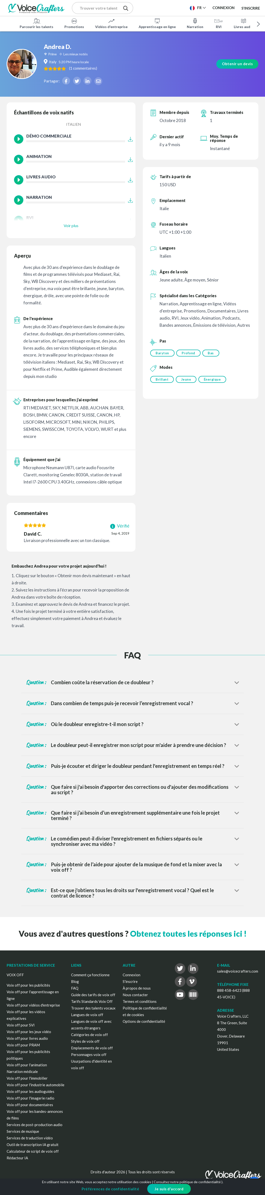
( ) (100, 68)
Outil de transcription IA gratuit (33, 1144)
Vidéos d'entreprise (111, 23)
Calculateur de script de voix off (33, 1151)
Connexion (131, 975)
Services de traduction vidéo (30, 1138)
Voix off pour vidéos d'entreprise (33, 1005)
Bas (212, 353)
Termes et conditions (140, 1001)
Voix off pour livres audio (27, 1038)
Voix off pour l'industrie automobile (35, 1085)
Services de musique (23, 1131)
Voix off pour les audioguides (30, 1091)
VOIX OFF (15, 975)
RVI (218, 23)
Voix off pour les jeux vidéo (29, 1031)
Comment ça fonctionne (90, 975)
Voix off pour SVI (21, 1025)
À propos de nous (137, 988)
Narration (195, 23)
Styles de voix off (85, 1041)
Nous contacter (135, 995)
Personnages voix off (88, 1054)
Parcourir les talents (36, 23)
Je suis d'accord (169, 1189)
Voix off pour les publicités (28, 985)
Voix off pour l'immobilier (27, 1078)
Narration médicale (22, 1071)
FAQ (74, 988)
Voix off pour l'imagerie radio (30, 1098)
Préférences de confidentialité (110, 1189)
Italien (73, 124)
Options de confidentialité (144, 1021)
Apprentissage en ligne (157, 23)
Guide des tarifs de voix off (93, 995)
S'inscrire (250, 8)
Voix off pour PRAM (23, 1045)
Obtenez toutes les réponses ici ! (188, 933)
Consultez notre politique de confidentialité (187, 1182)
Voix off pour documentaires (30, 1104)
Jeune (187, 380)
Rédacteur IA (17, 1158)
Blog (75, 981)
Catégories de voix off (89, 1034)
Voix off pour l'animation (27, 1065)
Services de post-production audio (34, 1124)
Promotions (74, 23)
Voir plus (71, 225)
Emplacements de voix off (92, 1048)
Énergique (213, 380)
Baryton (162, 353)
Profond (189, 353)
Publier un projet (164, 9)
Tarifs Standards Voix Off (92, 1001)
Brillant (162, 380)
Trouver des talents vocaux (93, 1008)
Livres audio (243, 23)
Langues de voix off (87, 1014)
